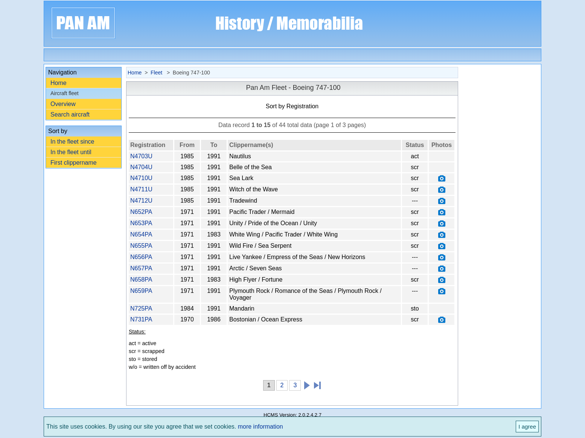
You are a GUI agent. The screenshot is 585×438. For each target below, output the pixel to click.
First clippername (73, 162)
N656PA (141, 257)
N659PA (141, 291)
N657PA (141, 268)
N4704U (141, 167)
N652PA (141, 212)
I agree (527, 426)
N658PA (141, 279)
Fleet (157, 73)
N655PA (141, 245)
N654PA (141, 234)
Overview (63, 104)
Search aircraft (70, 114)
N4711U (141, 189)
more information (260, 426)
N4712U (141, 200)
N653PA (141, 223)
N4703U (141, 156)
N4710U (141, 178)
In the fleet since (72, 141)
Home (58, 83)
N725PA (141, 308)
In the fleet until (70, 152)
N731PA (141, 319)
